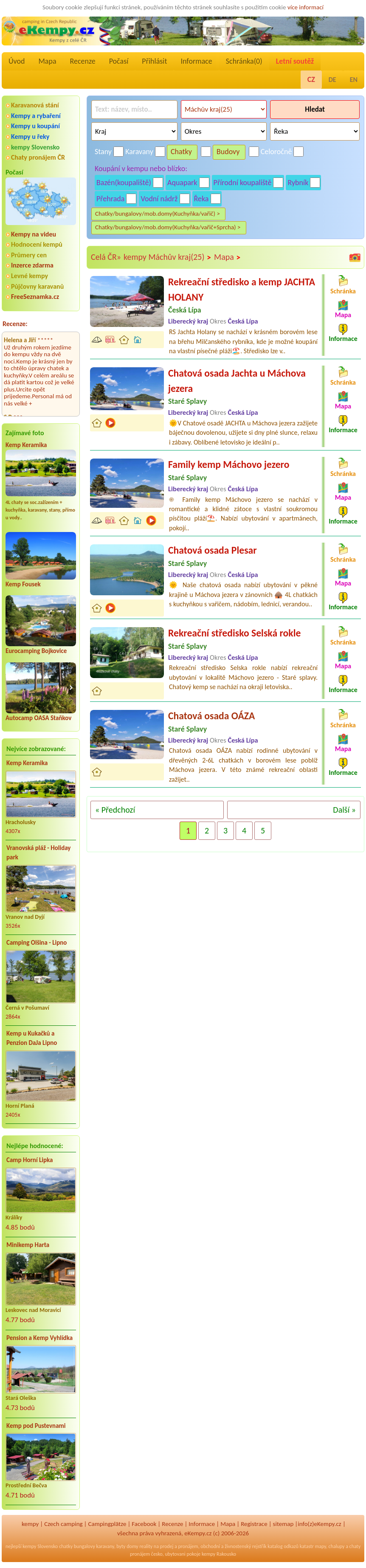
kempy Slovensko (35, 147)
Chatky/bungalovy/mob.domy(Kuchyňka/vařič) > (157, 213)
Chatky (181, 151)
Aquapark (182, 182)
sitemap (283, 1524)
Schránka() (244, 61)
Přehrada (110, 198)
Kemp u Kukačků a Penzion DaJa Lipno (31, 1038)
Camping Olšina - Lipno (36, 942)
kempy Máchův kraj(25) (167, 257)
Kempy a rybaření (36, 116)
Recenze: (15, 324)
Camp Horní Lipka (29, 1160)
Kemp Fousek (23, 584)
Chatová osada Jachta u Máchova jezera (237, 380)
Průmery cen (29, 255)
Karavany (139, 151)
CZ (311, 79)
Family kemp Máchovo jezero (228, 464)
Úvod (16, 61)
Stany (103, 151)
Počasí (119, 61)
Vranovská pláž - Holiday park (38, 852)
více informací (305, 7)
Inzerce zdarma (32, 265)
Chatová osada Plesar (212, 550)
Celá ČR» (106, 257)
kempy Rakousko (219, 1554)
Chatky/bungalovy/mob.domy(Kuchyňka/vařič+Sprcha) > (168, 227)
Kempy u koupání (35, 126)
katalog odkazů (282, 1546)
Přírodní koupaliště (243, 182)
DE (332, 80)
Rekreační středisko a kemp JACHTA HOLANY (241, 289)
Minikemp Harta (27, 1245)
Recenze (83, 61)
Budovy (228, 151)
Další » (344, 810)
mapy (320, 1546)
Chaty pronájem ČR (38, 157)
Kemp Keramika (26, 445)
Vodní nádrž (159, 198)
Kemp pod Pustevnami (35, 1426)
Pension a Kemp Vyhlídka (39, 1338)
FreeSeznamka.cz (35, 297)
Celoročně (276, 151)
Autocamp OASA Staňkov (38, 718)
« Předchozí (115, 810)
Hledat (315, 109)
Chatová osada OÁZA (211, 715)
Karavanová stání (35, 105)
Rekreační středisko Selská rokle (234, 633)
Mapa (47, 61)
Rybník (297, 182)
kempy (30, 1524)
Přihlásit (154, 61)
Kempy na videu (33, 234)
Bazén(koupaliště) (123, 182)
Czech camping (63, 1524)
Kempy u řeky (30, 136)
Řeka (201, 198)
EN (354, 80)
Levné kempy (29, 276)
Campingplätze (107, 1524)
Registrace (254, 1524)
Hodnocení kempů (36, 244)
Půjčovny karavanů (37, 286)
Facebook (144, 1524)
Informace (196, 61)
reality (145, 1546)
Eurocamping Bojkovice (36, 651)
